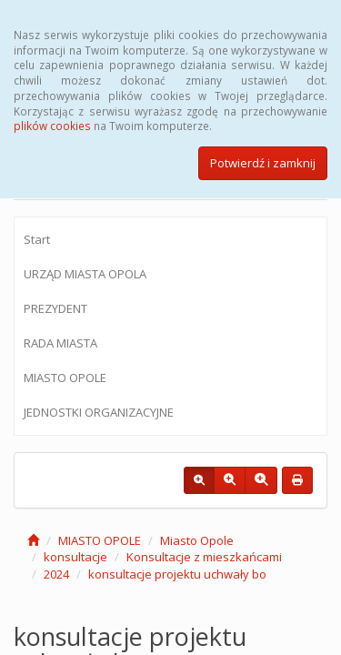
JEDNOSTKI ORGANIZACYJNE (99, 412)
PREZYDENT (55, 308)
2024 (56, 574)
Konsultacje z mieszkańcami (204, 557)
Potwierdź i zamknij (263, 163)
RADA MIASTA (60, 343)
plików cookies (52, 125)
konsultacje (75, 557)
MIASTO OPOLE (65, 377)
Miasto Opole (197, 540)
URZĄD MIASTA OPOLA (85, 274)
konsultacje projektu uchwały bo (177, 574)
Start (37, 239)
